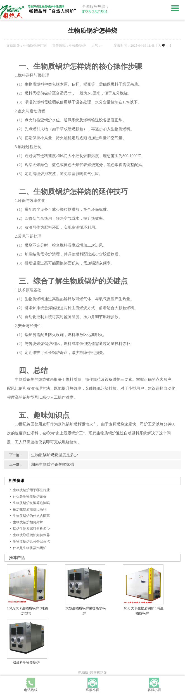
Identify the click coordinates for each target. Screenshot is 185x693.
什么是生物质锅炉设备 (29, 496)
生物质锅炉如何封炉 (28, 522)
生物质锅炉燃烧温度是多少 (54, 455)
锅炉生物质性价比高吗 (29, 509)
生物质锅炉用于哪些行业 (31, 490)
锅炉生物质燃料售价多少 (31, 529)
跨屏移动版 (98, 673)
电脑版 (83, 673)
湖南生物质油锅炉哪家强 (52, 464)
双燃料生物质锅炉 (26, 662)
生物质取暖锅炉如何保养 (31, 535)
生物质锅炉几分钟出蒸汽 (31, 541)
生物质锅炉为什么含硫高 (31, 516)
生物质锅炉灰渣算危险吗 (31, 503)
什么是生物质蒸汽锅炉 (29, 548)
